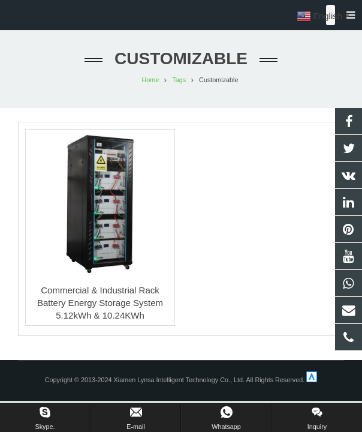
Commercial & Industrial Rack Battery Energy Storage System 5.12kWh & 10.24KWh (100, 302)
